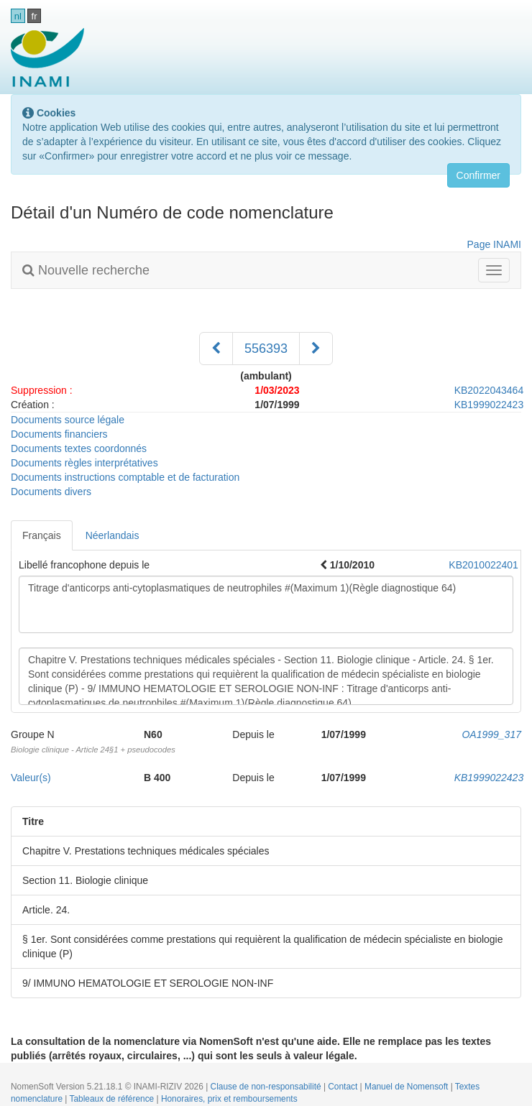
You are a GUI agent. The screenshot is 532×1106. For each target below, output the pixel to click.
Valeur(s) (31, 777)
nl (18, 16)
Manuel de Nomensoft (407, 1087)
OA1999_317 (491, 734)
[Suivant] (316, 348)
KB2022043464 (489, 390)
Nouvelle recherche (86, 270)
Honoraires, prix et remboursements (229, 1099)
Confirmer (478, 175)
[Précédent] (216, 348)
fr (34, 16)
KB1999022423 (489, 404)
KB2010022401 (483, 565)
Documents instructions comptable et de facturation (125, 477)
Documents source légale (67, 419)
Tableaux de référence (113, 1099)
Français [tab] (41, 535)
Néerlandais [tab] (112, 535)
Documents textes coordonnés (79, 448)
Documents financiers (59, 434)
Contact (343, 1087)
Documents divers (51, 491)
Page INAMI (494, 244)
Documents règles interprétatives (84, 463)
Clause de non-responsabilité (267, 1087)
